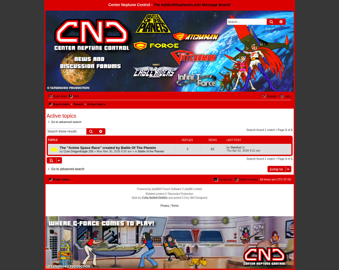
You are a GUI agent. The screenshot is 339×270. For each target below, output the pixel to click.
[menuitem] (73, 96)
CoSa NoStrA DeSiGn (155, 197)
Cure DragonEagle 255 (78, 151)
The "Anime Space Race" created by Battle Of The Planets (108, 148)
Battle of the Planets (151, 151)
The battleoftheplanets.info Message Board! (192, 5)
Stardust (235, 147)
